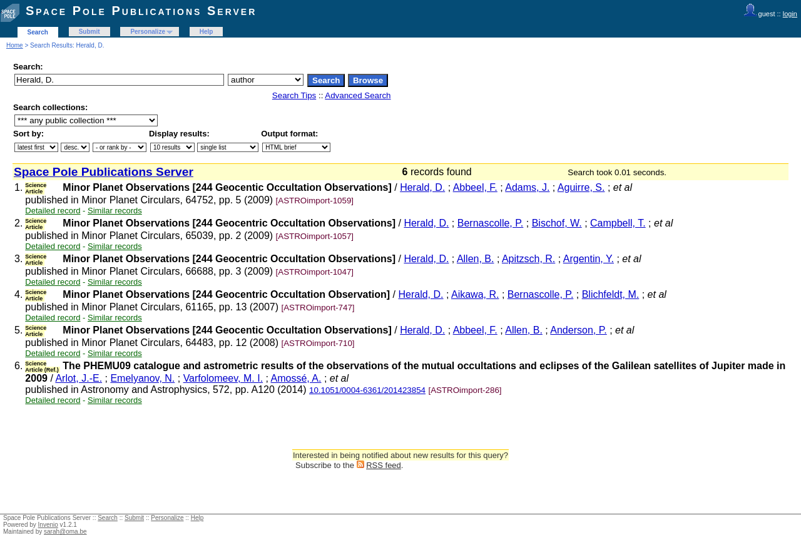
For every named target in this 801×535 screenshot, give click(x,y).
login (790, 14)
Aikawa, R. (475, 294)
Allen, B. (475, 258)
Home (14, 45)
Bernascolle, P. (490, 223)
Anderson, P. (578, 330)
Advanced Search (357, 95)
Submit (89, 31)
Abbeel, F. (475, 187)
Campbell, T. (618, 223)
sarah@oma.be (65, 531)
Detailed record (52, 210)
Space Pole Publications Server (141, 11)
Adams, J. (527, 187)
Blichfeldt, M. (611, 294)
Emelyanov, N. (142, 378)
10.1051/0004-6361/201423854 (367, 390)
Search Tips (294, 95)
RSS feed (383, 465)
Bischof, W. (557, 223)
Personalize (147, 31)
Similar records (115, 210)
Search (38, 32)
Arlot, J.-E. (78, 378)
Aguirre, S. (581, 187)
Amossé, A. (296, 378)
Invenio (48, 524)
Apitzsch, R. (528, 258)
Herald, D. (422, 187)
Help (206, 31)
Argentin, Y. (588, 258)
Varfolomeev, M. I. (223, 378)
